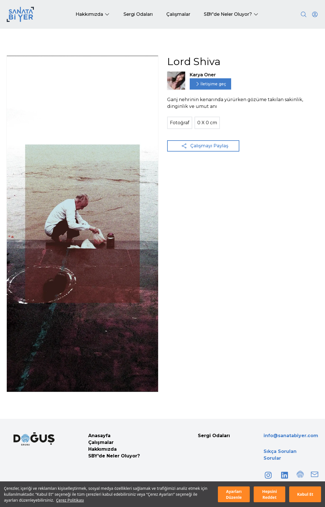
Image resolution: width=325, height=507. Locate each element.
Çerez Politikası (70, 500)
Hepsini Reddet (269, 494)
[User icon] (314, 14)
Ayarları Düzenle (234, 494)
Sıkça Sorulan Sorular (280, 455)
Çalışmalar (101, 442)
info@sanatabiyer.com (291, 435)
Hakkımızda (102, 449)
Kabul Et (305, 494)
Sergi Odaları (214, 435)
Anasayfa (99, 435)
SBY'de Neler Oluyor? (114, 456)
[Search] (303, 14)
